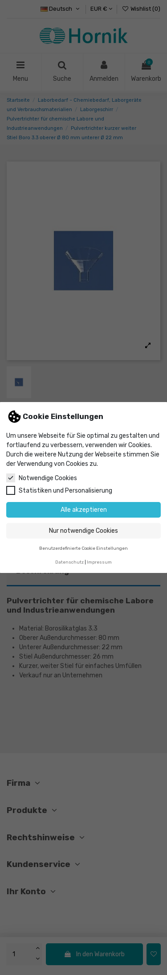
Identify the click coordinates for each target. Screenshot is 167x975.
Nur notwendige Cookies (83, 531)
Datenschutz (69, 562)
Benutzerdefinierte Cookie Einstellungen (83, 548)
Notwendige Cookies (41, 477)
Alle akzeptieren (84, 510)
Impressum (99, 562)
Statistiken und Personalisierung (59, 490)
